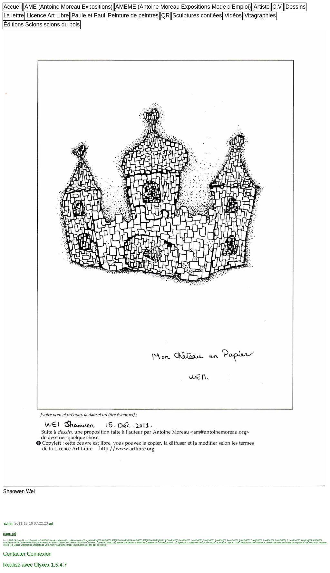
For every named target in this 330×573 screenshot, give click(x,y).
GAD (205, 542)
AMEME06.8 (270, 540)
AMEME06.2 (198, 540)
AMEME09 (26, 542)
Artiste (262, 7)
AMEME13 (121, 542)
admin (8, 523)
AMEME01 (96, 540)
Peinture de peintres (133, 15)
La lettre (14, 15)
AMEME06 (148, 540)
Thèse (6, 545)
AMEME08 (318, 540)
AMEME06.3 (210, 540)
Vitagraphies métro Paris (66, 545)
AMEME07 (307, 540)
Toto (11, 545)
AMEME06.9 (296, 540)
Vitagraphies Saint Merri (43, 545)
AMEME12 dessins (106, 542)
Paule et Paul (88, 15)
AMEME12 (93, 542)
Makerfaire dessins (264, 542)
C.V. (277, 7)
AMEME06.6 (246, 540)
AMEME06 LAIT (160, 540)
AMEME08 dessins (12, 542)
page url (9, 534)
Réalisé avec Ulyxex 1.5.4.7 (35, 565)
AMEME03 (117, 540)
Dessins (296, 7)
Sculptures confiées (197, 15)
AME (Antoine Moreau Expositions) (68, 7)
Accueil (13, 7)
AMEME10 (54, 542)
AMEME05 (137, 540)
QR (165, 15)
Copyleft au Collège (186, 542)
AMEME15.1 (152, 542)
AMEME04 (127, 540)
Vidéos (233, 15)
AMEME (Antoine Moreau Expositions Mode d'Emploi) (183, 7)
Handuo (211, 542)
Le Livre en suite (231, 542)
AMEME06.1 (186, 540)
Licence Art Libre (48, 15)
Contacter (14, 554)
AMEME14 (131, 542)
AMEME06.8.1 (283, 540)
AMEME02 (107, 540)
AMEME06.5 (234, 540)
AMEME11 (82, 542)
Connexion (39, 554)
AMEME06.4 (222, 540)
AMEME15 (141, 542)
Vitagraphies (260, 15)
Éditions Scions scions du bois (42, 24)
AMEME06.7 (258, 540)
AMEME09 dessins (40, 542)
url (51, 523)
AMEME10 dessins (68, 542)
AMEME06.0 (174, 540)
